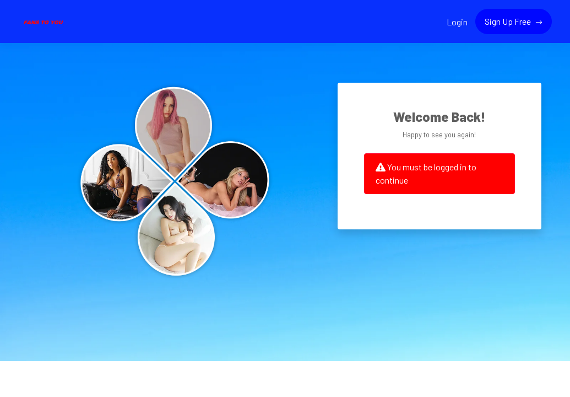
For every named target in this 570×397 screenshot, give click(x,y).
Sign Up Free (509, 21)
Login (457, 22)
